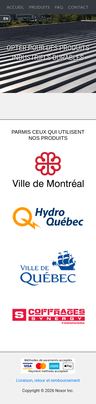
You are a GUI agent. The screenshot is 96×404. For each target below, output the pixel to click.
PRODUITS (39, 7)
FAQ (59, 7)
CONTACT (78, 7)
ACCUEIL (15, 7)
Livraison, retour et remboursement (48, 380)
